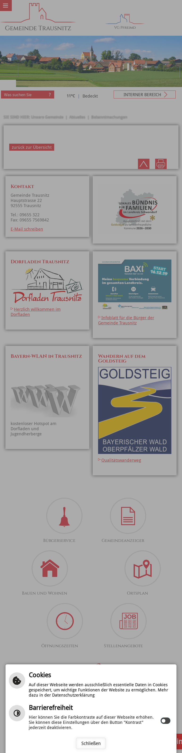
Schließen (91, 743)
